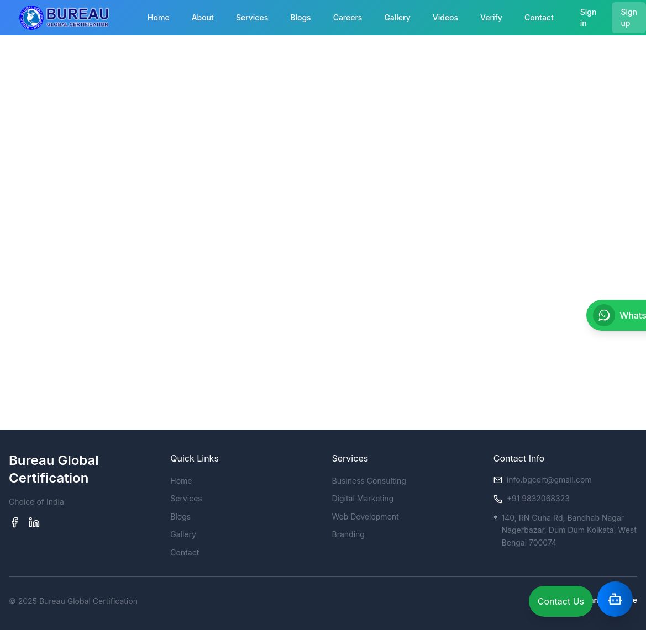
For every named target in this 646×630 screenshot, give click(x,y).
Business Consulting (369, 480)
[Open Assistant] (615, 599)
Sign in (588, 17)
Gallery (397, 17)
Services (252, 17)
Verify (491, 17)
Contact (539, 17)
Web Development (365, 516)
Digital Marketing (363, 498)
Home (159, 17)
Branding (348, 534)
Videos (445, 17)
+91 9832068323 (538, 498)
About (203, 17)
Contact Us (561, 601)
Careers (348, 17)
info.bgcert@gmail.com (549, 479)
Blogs (300, 17)
